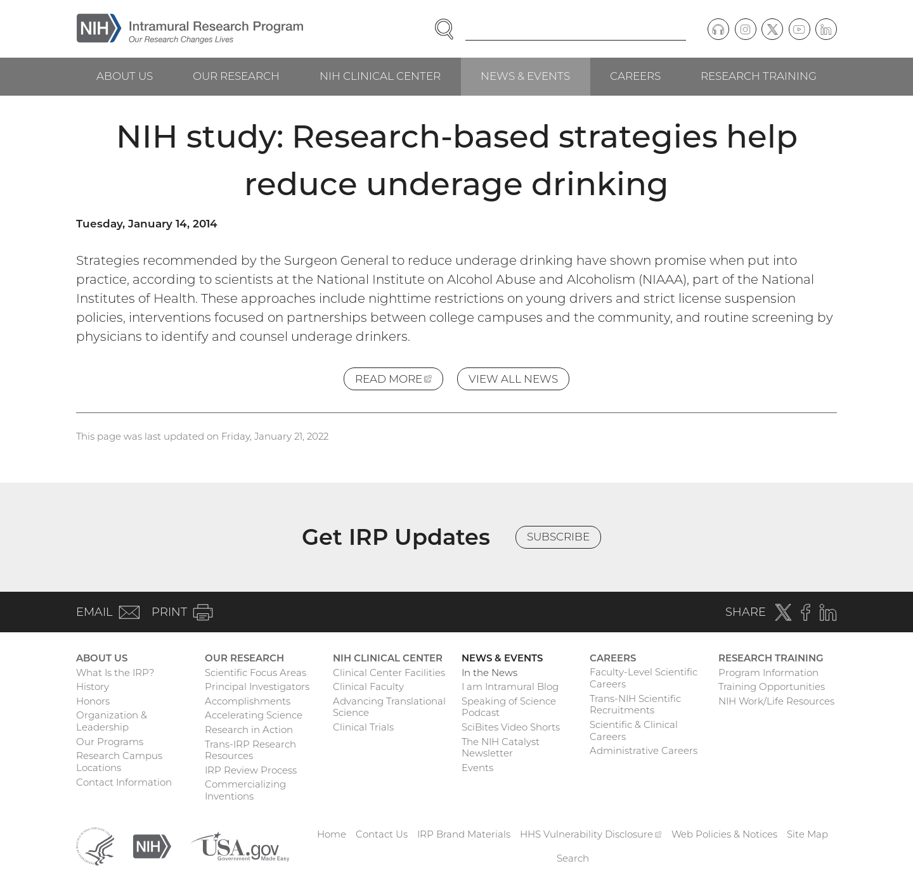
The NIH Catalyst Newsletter (501, 748)
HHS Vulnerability (591, 834)
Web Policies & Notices (724, 834)
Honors (93, 701)
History (92, 686)
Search (573, 858)
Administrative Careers (643, 750)
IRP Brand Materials (463, 834)
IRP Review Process (251, 770)
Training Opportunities (771, 686)
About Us (124, 76)
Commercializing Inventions (245, 790)
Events (477, 768)
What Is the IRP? (115, 672)
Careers (635, 76)
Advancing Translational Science (389, 707)
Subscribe (558, 536)
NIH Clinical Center (380, 76)
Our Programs (109, 742)
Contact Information (124, 782)
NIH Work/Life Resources (776, 701)
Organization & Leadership (111, 721)
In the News (489, 672)
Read (399, 381)
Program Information (768, 672)
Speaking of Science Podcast (509, 707)
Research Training (759, 76)
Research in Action (249, 730)
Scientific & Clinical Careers (634, 730)
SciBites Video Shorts (511, 727)
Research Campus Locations (119, 761)
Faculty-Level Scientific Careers (643, 678)
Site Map (807, 834)
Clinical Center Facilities (389, 672)
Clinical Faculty (368, 686)
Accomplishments (247, 701)
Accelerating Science (253, 715)
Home (331, 834)
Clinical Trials (363, 727)
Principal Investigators (257, 686)
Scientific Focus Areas (255, 672)
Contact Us (382, 834)
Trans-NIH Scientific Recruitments (635, 704)
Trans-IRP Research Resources (250, 750)
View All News (513, 379)
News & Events (525, 76)
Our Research (236, 76)
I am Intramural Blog (510, 686)
